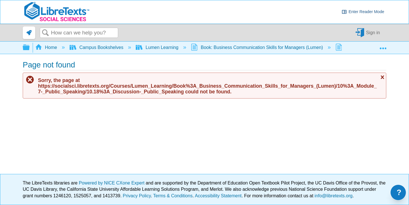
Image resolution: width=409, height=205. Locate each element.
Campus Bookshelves (97, 47)
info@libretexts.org (332, 195)
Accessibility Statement (218, 195)
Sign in (373, 32)
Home (47, 47)
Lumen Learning (158, 47)
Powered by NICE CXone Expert (112, 183)
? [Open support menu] (399, 192)
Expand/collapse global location (382, 46)
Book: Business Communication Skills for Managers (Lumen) (257, 47)
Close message (382, 77)
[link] (29, 32)
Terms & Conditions (173, 195)
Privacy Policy (137, 195)
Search (45, 33)
